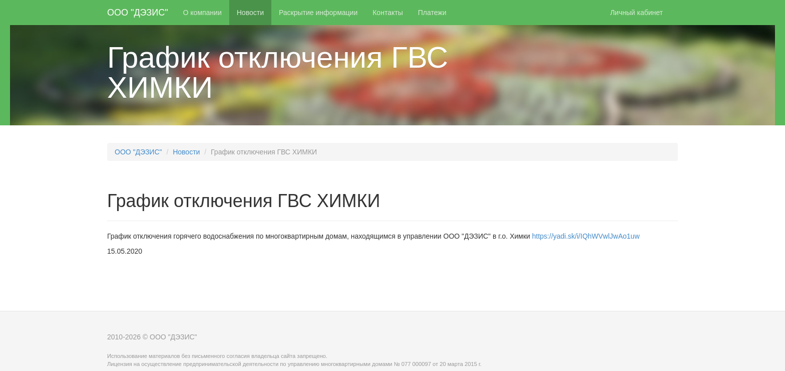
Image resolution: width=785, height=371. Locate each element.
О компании (202, 13)
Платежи (432, 13)
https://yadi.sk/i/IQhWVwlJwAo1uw (585, 236)
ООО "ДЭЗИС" (137, 13)
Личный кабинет (636, 13)
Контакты (387, 13)
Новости (250, 13)
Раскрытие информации (318, 13)
